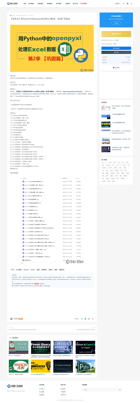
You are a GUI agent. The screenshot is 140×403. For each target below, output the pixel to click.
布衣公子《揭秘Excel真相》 (16, 374)
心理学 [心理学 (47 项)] (111, 170)
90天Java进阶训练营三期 (38, 374)
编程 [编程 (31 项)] (121, 175)
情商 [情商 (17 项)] (121, 170)
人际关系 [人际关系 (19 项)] (115, 167)
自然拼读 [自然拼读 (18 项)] (113, 178)
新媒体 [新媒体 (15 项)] (123, 173)
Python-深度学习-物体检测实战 (61, 355)
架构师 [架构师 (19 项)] (127, 173)
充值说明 (63, 389)
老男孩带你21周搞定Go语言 (61, 374)
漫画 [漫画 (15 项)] (107, 175)
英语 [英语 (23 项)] (117, 178)
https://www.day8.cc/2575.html (72, 91)
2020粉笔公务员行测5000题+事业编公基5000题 (22, 329)
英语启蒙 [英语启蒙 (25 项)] (122, 178)
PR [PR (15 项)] (116, 165)
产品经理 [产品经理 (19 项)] (104, 167)
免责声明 (63, 394)
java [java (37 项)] (122, 162)
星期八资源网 (15, 285)
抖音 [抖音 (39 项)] (125, 170)
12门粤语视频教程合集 (118, 122)
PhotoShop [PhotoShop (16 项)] (108, 165)
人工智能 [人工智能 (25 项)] (110, 167)
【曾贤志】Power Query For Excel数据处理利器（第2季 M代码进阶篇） (41, 356)
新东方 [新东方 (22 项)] (118, 173)
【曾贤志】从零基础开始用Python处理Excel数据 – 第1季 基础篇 (35, 91)
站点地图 (41, 392)
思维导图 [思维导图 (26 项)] (116, 170)
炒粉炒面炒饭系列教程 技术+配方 (86, 329)
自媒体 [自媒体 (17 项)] (107, 178)
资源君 (12, 15)
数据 (38, 269)
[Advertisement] (52, 302)
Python (33, 269)
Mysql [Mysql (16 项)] (127, 162)
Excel (12, 269)
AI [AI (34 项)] (105, 162)
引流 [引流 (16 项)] (103, 170)
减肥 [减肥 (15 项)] (120, 167)
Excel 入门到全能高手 (15, 355)
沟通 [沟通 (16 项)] (103, 175)
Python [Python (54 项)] (124, 165)
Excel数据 (18, 269)
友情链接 (41, 394)
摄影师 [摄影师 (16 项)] (107, 173)
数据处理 (44, 269)
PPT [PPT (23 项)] (113, 165)
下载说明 (63, 392)
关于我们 (41, 389)
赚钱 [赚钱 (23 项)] (109, 181)
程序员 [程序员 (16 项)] (116, 175)
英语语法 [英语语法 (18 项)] (104, 181)
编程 (56, 269)
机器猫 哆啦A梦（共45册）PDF (121, 139)
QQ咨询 (116, 67)
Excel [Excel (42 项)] (119, 162)
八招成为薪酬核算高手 (118, 114)
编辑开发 (61, 269)
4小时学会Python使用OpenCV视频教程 (85, 356)
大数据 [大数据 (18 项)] (124, 167)
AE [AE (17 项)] (102, 162)
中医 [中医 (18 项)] (128, 165)
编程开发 (24, 15)
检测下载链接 (116, 48)
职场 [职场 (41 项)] (103, 178)
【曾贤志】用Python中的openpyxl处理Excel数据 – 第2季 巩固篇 (34, 285)
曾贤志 (50, 269)
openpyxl (26, 269)
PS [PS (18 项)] (120, 165)
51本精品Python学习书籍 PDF (84, 374)
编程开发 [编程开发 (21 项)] (125, 175)
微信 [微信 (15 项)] (107, 170)
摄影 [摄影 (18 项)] (103, 173)
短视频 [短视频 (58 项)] (111, 175)
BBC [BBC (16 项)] (115, 162)
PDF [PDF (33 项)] (103, 165)
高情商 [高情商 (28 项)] (113, 181)
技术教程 (19, 15)
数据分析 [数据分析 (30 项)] (113, 173)
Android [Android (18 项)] (110, 162)
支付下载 (116, 52)
